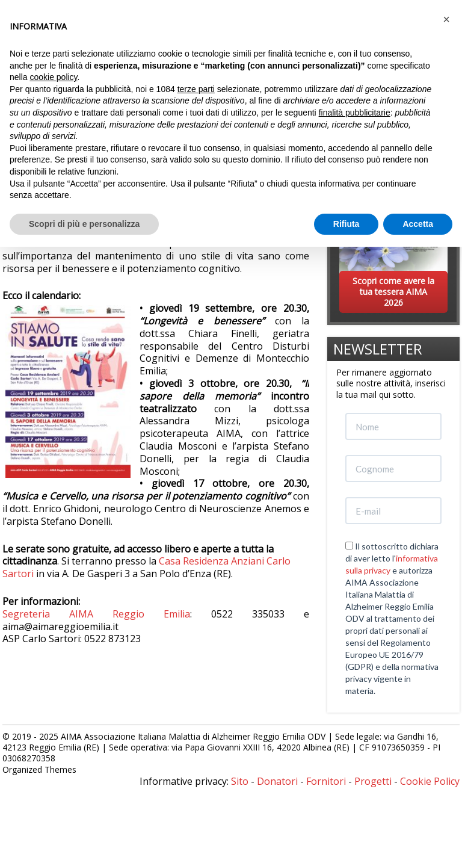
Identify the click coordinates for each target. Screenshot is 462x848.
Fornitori (326, 781)
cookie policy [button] (53, 77)
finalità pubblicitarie (354, 112)
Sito (239, 781)
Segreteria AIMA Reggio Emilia (96, 614)
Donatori (277, 781)
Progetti (373, 781)
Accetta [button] (417, 224)
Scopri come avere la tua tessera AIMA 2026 (393, 291)
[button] (446, 19)
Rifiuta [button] (346, 224)
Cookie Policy (430, 781)
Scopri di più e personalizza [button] (84, 224)
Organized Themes (39, 769)
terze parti (196, 89)
